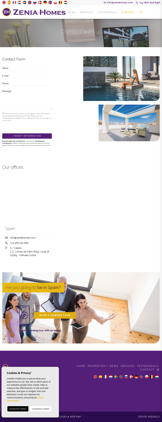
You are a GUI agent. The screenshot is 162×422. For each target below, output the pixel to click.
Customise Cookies (40, 408)
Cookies (61, 417)
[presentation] (18, 127)
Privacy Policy (30, 116)
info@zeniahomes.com (118, 2)
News (72, 12)
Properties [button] (54, 12)
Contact (128, 12)
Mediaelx (154, 417)
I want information (27, 136)
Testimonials (107, 12)
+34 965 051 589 (19, 242)
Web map (75, 417)
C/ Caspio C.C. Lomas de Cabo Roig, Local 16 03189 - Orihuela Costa (29, 252)
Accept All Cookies (18, 408)
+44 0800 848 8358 (148, 2)
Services (86, 12)
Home (37, 12)
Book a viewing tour (55, 315)
